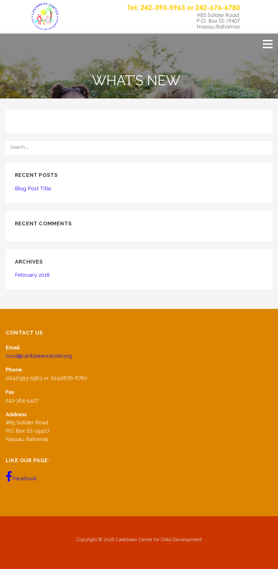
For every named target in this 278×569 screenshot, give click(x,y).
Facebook (21, 476)
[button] (269, 43)
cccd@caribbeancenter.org (39, 356)
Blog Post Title (33, 188)
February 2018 (32, 275)
